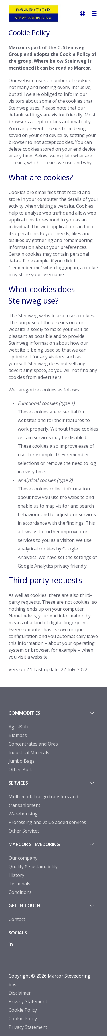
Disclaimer (20, 993)
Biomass (18, 735)
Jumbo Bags (22, 761)
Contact (17, 919)
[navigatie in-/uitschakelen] (94, 13)
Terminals (19, 884)
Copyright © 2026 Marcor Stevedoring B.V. (49, 980)
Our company (23, 858)
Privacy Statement (28, 1001)
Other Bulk (20, 769)
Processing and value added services (47, 822)
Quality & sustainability (33, 866)
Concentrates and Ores (33, 744)
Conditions (20, 892)
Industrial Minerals (29, 752)
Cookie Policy (23, 1010)
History (16, 875)
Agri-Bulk (19, 727)
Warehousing (23, 814)
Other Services (24, 831)
